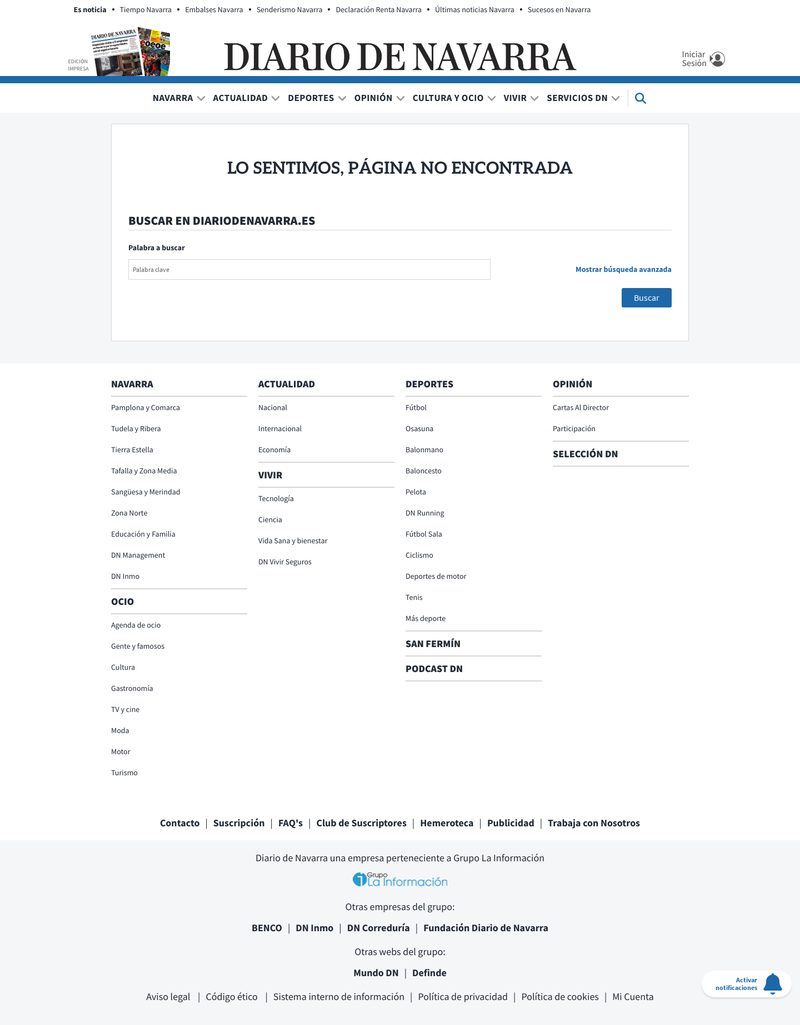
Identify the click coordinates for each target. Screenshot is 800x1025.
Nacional (272, 407)
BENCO (267, 927)
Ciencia (270, 519)
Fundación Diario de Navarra (485, 927)
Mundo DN (376, 972)
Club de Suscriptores (361, 822)
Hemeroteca (446, 822)
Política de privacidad (463, 996)
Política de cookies (559, 996)
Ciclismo (419, 555)
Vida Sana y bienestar (292, 541)
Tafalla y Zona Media (144, 471)
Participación (574, 428)
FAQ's (290, 822)
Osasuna (419, 428)
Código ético (232, 996)
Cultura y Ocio (448, 98)
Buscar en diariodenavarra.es (221, 221)
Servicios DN (577, 98)
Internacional (280, 428)
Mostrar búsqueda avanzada (624, 269)
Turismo (124, 772)
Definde (429, 972)
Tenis (414, 597)
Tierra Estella (132, 450)
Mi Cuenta (633, 996)
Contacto (180, 822)
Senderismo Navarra (290, 9)
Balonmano (424, 450)
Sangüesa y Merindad (146, 492)
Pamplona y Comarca (145, 407)
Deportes (311, 98)
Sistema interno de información (338, 996)
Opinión (373, 98)
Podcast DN (434, 668)
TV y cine (125, 709)
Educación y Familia (143, 534)
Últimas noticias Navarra (474, 9)
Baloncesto (424, 471)
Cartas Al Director (581, 407)
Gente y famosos (137, 646)
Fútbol (416, 407)
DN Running (425, 513)
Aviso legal (169, 996)
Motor (121, 751)
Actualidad (240, 98)
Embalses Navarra (214, 9)
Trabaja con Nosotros (594, 822)
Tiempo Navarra (146, 9)
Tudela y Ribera (136, 428)
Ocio (122, 601)
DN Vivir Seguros (285, 562)
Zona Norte (129, 513)
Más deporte (426, 618)
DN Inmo (125, 576)
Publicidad (510, 822)
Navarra (173, 98)
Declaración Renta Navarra (379, 9)
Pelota (416, 492)
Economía (274, 450)
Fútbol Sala (424, 534)
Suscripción (239, 822)
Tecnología (276, 498)
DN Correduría (378, 927)
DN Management (138, 555)
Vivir (515, 98)
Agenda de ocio (136, 625)
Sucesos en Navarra (559, 9)
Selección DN (585, 453)
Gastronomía (132, 688)
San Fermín (434, 643)
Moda (120, 730)
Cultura (123, 667)
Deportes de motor (436, 576)
